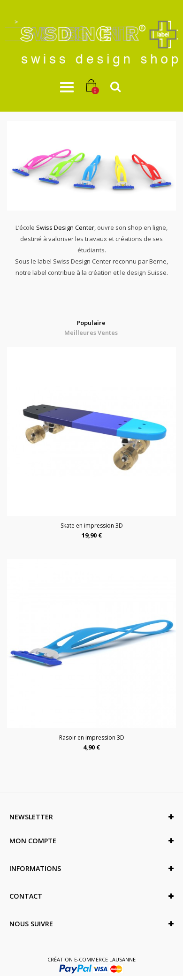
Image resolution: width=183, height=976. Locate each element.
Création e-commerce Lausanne (91, 959)
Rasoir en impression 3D (91, 737)
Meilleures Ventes (91, 332)
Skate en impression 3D (92, 526)
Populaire (91, 322)
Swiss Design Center (65, 227)
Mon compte (32, 840)
